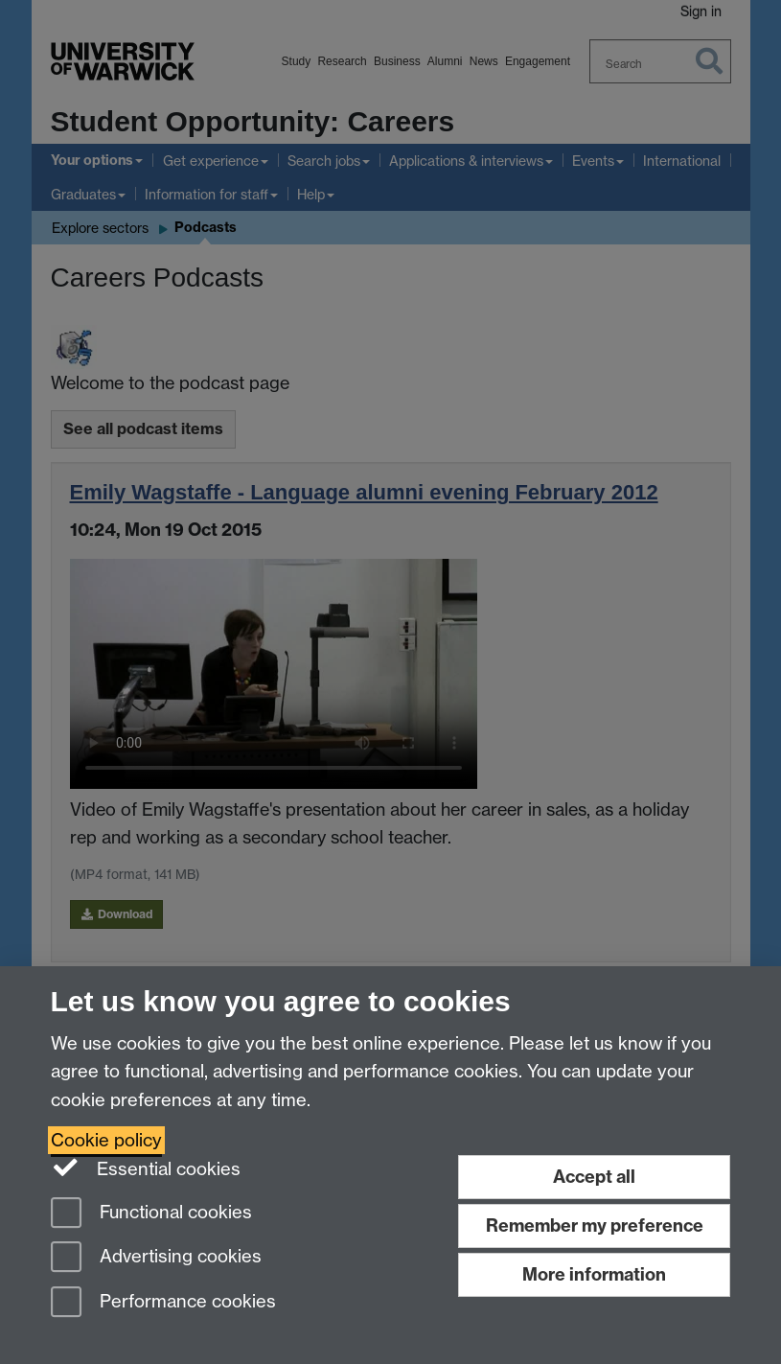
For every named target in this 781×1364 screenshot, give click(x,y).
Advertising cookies (156, 1258)
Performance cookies (163, 1303)
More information (594, 1274)
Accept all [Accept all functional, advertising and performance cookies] (594, 1177)
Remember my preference (594, 1225)
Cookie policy (106, 1140)
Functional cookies (151, 1214)
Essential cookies (146, 1167)
